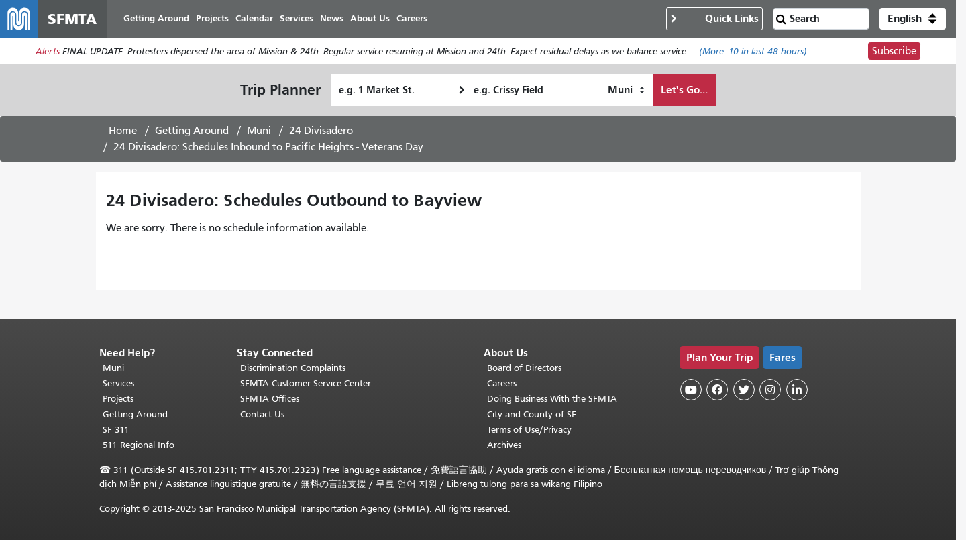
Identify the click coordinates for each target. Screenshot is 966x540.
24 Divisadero (321, 131)
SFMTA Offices (269, 398)
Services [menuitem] (296, 18)
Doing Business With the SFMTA (552, 398)
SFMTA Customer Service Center (305, 383)
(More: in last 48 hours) (753, 51)
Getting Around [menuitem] (156, 18)
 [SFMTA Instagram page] (770, 389)
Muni (259, 131)
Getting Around (192, 131)
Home (123, 131)
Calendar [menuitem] (254, 18)
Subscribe (894, 51)
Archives (504, 445)
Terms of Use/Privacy (529, 429)
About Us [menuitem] (370, 18)
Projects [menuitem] (212, 18)
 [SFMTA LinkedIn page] (797, 389)
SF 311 (116, 429)
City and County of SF (531, 414)
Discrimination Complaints (292, 368)
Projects (118, 398)
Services (118, 383)
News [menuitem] (331, 18)
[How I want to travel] (626, 90)
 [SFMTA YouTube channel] (691, 389)
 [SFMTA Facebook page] (717, 389)
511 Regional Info (138, 445)
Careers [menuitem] (411, 18)
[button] (912, 19)
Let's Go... (684, 89)
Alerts (48, 51)
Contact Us (262, 414)
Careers (502, 383)
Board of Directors (524, 368)
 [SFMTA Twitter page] (744, 389)
